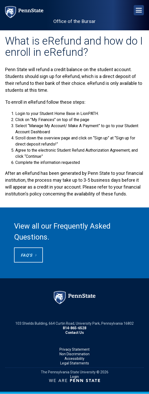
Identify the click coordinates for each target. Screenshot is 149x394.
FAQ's (26, 255)
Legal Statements (74, 363)
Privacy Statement (74, 349)
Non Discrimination (74, 354)
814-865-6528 (74, 328)
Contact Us (74, 333)
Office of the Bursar (74, 21)
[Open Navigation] (139, 10)
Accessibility (74, 359)
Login (74, 377)
